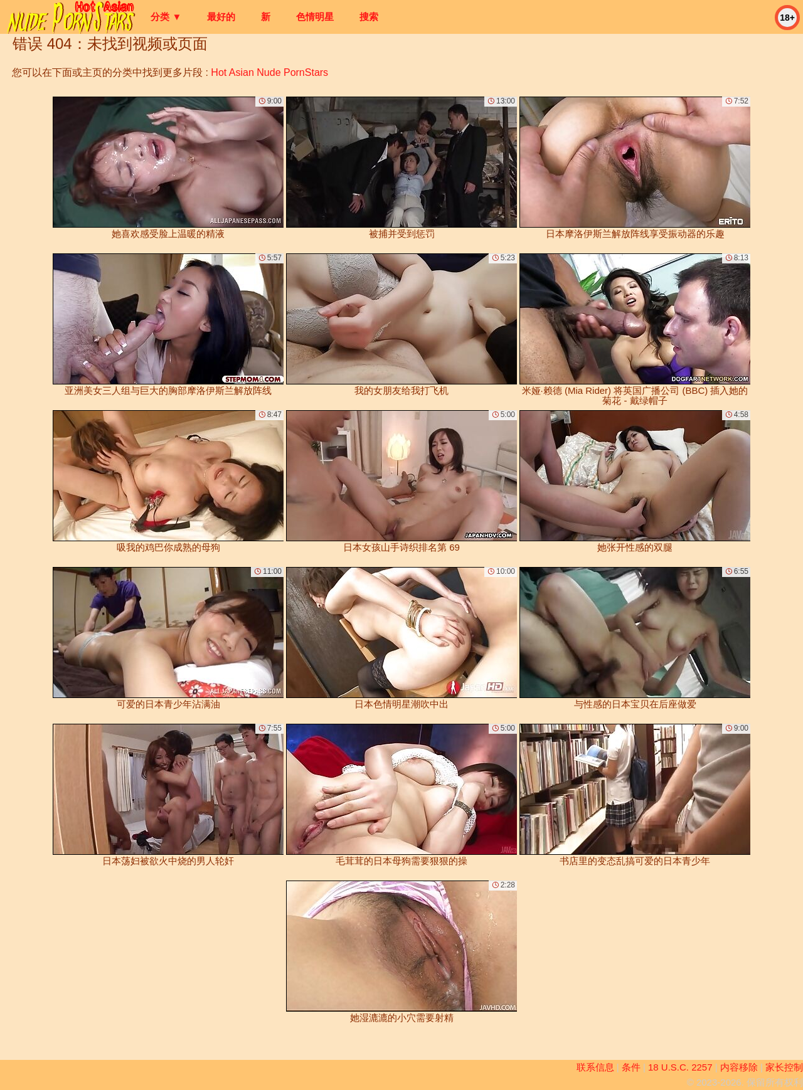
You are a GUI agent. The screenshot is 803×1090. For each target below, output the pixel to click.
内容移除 (739, 1067)
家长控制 (784, 1067)
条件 (631, 1067)
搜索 (368, 16)
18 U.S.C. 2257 (680, 1067)
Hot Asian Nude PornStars (269, 72)
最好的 (221, 16)
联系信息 (595, 1067)
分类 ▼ (166, 16)
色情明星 (315, 16)
